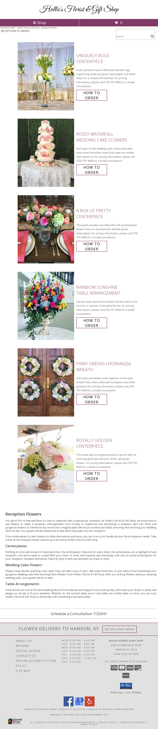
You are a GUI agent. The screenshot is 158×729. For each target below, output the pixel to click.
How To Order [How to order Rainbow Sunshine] (91, 323)
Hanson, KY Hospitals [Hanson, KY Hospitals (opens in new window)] (72, 709)
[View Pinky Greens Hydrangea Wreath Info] (46, 382)
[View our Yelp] (90, 705)
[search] (152, 36)
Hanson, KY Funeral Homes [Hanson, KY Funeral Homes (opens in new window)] (40, 709)
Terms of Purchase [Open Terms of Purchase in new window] (132, 722)
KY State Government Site (92, 714)
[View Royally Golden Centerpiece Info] (46, 459)
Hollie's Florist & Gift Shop (79, 9)
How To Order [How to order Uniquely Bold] (91, 95)
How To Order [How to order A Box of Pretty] (91, 246)
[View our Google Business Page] (79, 705)
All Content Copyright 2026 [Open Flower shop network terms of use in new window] (48, 722)
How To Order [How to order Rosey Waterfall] (91, 170)
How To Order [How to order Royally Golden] (91, 476)
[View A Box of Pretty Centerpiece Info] (46, 229)
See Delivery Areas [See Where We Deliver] (119, 629)
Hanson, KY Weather (62, 714)
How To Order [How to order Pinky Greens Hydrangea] (91, 399)
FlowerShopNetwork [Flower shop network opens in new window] (81, 722)
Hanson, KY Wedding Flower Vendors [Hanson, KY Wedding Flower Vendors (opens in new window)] (111, 709)
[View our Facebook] (69, 705)
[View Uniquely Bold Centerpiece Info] (46, 76)
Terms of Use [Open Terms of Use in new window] (88, 724)
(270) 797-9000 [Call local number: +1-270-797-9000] (130, 653)
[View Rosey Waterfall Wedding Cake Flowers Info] (46, 152)
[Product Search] (132, 36)
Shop (39, 22)
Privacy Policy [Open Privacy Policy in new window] (107, 722)
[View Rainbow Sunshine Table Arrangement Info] (46, 305)
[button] (126, 686)
